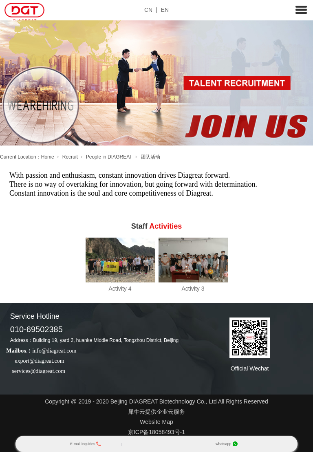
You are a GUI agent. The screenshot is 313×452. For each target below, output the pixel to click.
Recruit (70, 157)
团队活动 (150, 157)
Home (47, 157)
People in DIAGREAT (109, 157)
